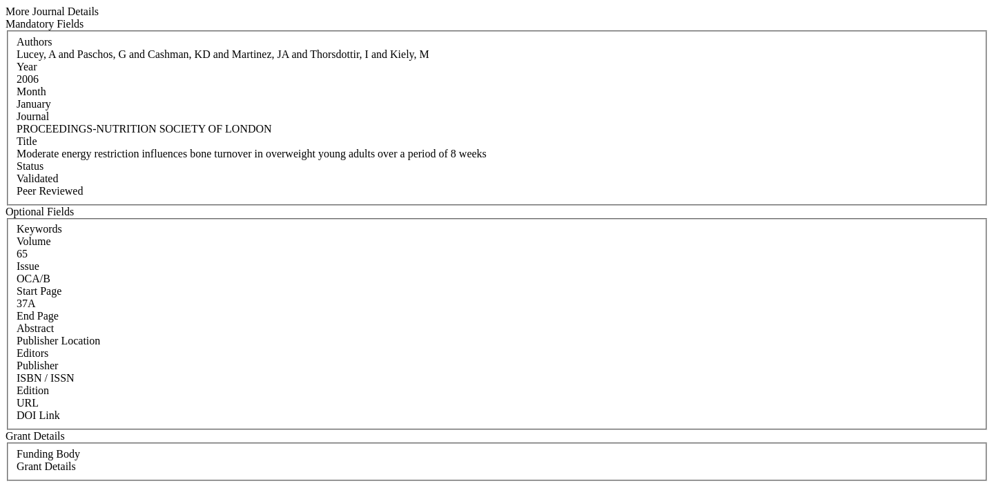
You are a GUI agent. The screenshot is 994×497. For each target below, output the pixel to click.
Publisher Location (58, 341)
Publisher (37, 365)
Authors (34, 42)
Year (27, 66)
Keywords (39, 229)
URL (28, 403)
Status (30, 166)
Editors (32, 353)
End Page (38, 316)
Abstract (35, 328)
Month (31, 91)
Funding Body (48, 454)
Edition (33, 390)
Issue (28, 266)
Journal (33, 116)
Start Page (39, 291)
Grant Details (46, 466)
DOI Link (38, 415)
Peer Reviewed (50, 191)
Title (27, 141)
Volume (33, 241)
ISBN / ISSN (46, 378)
